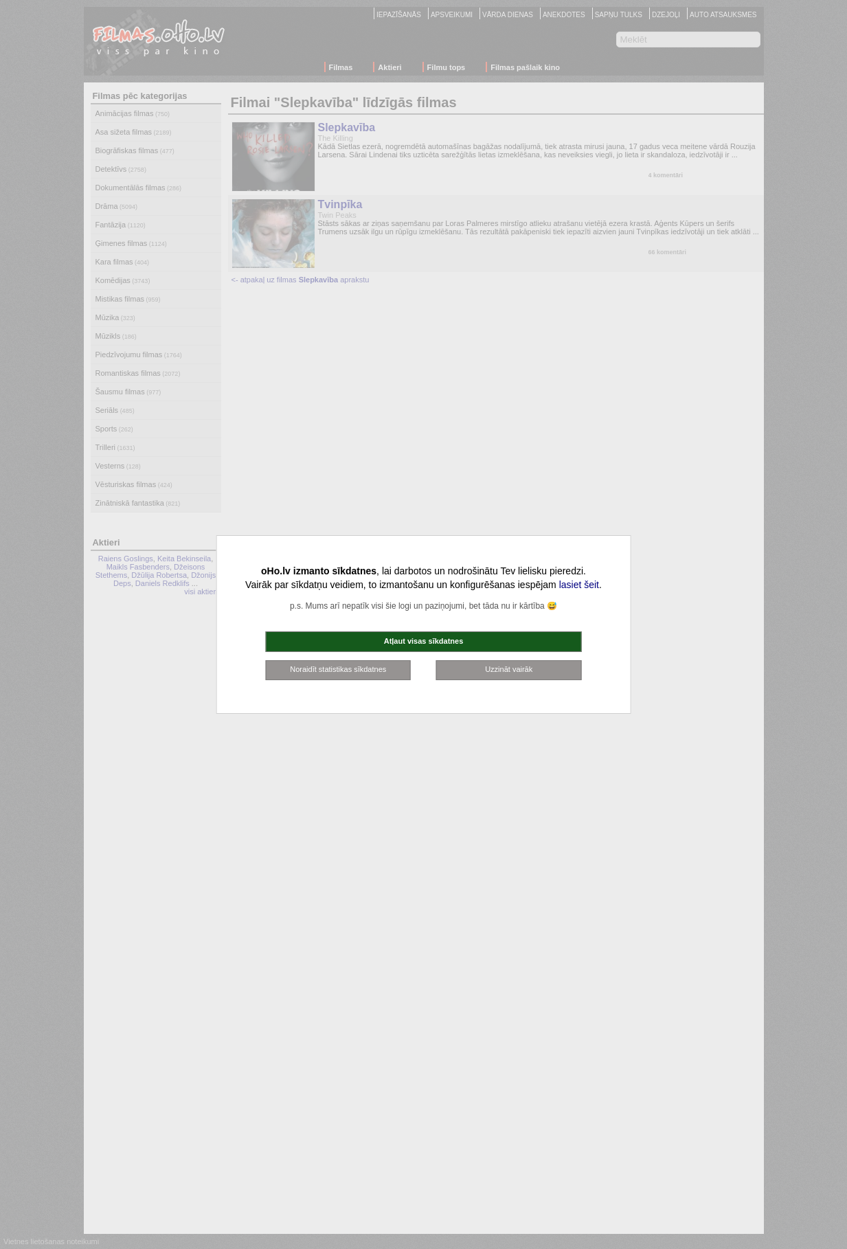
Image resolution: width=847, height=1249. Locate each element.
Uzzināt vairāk (508, 669)
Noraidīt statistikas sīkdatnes (338, 669)
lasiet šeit (579, 584)
